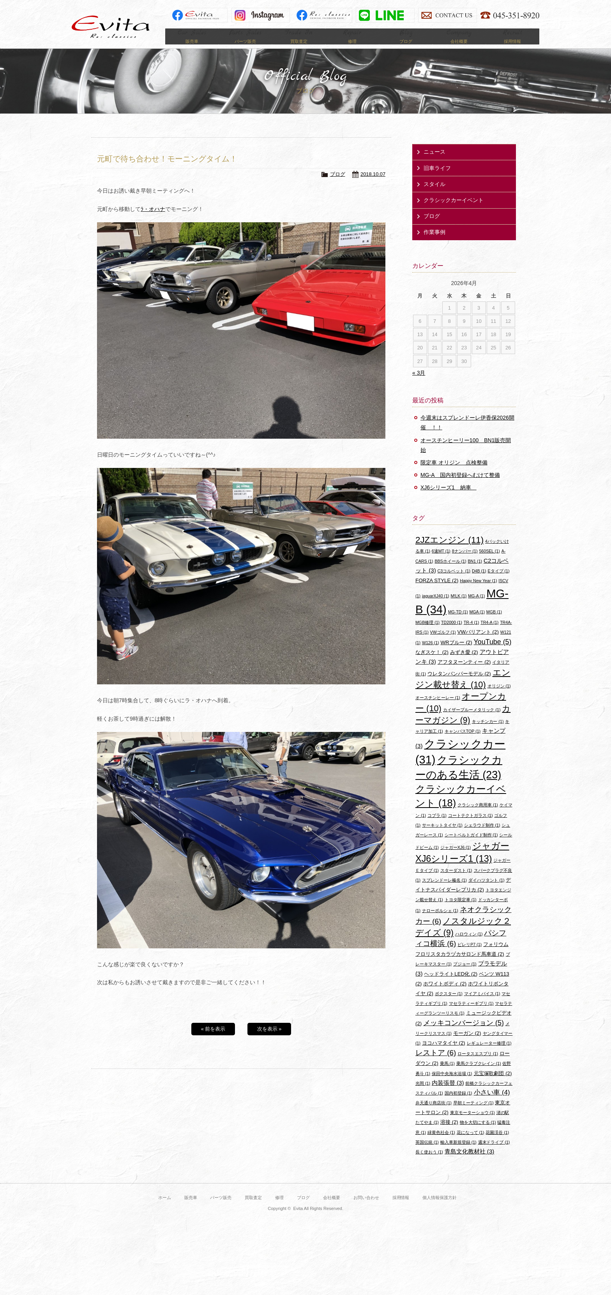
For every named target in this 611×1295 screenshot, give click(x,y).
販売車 (190, 1207)
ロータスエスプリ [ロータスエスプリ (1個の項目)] (477, 1063)
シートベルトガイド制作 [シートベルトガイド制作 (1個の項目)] (471, 845)
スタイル (434, 194)
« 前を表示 (213, 1039)
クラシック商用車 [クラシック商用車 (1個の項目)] (477, 815)
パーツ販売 (220, 1207)
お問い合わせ (366, 1207)
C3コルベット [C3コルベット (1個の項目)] (454, 581)
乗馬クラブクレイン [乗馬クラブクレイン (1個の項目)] (478, 1073)
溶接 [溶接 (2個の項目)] (449, 1132)
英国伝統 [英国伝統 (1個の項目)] (427, 1152)
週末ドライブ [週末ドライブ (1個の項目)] (494, 1152)
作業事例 (434, 242)
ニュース (434, 162)
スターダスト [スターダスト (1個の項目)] (456, 880)
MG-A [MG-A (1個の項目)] (476, 606)
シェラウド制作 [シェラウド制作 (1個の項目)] (482, 835)
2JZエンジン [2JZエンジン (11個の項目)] (449, 550)
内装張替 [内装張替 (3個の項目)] (448, 1093)
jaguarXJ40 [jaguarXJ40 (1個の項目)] (435, 606)
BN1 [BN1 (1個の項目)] (475, 571)
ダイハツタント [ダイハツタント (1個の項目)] (486, 890)
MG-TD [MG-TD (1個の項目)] (458, 622)
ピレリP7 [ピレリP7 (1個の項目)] (469, 954)
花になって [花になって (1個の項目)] (470, 1142)
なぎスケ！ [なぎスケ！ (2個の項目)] (432, 662)
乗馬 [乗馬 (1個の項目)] (447, 1073)
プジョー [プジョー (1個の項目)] (465, 974)
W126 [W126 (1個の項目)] (430, 652)
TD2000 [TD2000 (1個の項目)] (451, 632)
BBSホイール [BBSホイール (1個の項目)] (450, 571)
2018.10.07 (372, 184)
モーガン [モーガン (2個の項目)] (467, 1043)
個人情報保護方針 (439, 1207)
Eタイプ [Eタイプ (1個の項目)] (498, 581)
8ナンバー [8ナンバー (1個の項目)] (465, 561)
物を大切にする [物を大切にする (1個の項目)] (478, 1132)
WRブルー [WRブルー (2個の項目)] (456, 652)
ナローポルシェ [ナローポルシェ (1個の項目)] (440, 920)
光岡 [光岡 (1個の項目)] (422, 1093)
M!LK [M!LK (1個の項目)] (458, 606)
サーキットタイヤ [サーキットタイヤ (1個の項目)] (442, 835)
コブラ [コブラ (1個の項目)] (437, 825)
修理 (279, 1207)
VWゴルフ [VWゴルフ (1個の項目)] (443, 642)
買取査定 (253, 1207)
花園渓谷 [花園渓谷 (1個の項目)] (497, 1142)
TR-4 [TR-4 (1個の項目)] (471, 632)
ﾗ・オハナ (153, 219)
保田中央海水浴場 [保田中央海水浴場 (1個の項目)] (452, 1083)
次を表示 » (269, 1039)
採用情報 (401, 1207)
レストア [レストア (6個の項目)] (435, 1063)
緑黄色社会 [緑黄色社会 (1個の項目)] (441, 1142)
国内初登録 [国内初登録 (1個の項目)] (458, 1103)
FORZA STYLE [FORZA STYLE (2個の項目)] (436, 590)
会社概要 (331, 1207)
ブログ (337, 184)
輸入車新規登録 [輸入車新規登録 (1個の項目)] (458, 1152)
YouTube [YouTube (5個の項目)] (493, 651)
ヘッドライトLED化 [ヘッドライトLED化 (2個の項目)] (450, 984)
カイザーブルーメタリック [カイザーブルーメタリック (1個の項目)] (472, 719)
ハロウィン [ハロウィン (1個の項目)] (469, 944)
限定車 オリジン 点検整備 (453, 472)
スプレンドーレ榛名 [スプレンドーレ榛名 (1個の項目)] (444, 890)
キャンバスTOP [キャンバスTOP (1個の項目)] (462, 741)
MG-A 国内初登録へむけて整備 (460, 485)
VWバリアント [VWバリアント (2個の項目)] (478, 642)
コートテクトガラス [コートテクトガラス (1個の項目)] (470, 825)
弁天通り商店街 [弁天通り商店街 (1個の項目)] (433, 1113)
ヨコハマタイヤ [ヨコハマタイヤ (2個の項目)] (443, 1053)
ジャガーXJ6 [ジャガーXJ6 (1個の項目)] (455, 857)
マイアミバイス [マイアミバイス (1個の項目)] (482, 1003)
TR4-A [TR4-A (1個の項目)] (489, 632)
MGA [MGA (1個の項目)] (477, 622)
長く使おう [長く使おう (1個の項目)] (429, 1162)
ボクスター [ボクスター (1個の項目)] (449, 1003)
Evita (111, 27)
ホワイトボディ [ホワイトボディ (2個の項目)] (444, 994)
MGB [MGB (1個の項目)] (494, 622)
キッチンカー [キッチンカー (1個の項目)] (488, 731)
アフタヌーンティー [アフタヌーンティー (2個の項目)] (464, 672)
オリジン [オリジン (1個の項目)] (499, 696)
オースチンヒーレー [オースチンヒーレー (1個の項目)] (437, 707)
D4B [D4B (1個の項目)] (479, 581)
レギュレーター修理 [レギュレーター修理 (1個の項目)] (489, 1053)
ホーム (164, 1207)
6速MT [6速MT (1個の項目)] (441, 561)
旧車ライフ (437, 178)
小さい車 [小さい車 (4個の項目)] (492, 1102)
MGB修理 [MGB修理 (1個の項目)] (427, 632)
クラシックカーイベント (454, 210)
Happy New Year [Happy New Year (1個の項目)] (478, 590)
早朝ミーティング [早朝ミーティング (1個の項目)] (473, 1113)
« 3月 (418, 383)
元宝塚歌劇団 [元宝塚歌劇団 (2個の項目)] (493, 1083)
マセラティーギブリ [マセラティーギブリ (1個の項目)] (471, 1013)
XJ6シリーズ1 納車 (448, 497)
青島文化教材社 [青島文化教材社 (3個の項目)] (469, 1161)
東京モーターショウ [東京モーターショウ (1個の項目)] (472, 1122)
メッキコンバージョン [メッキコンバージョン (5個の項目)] (463, 1033)
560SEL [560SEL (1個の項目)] (489, 561)
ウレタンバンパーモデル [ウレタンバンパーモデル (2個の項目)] (459, 684)
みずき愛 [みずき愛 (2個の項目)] (464, 662)
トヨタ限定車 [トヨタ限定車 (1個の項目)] (461, 909)
